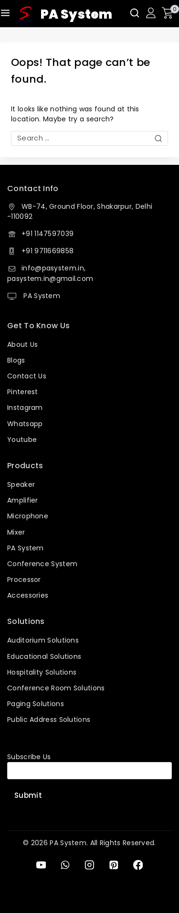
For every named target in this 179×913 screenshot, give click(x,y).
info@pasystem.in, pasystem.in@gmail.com (50, 273)
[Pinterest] (114, 865)
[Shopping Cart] (170, 13)
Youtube (22, 439)
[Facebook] (137, 865)
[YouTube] (41, 865)
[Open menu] (5, 13)
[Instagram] (89, 865)
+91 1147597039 (47, 233)
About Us (22, 344)
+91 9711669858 (47, 251)
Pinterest (22, 392)
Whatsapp (24, 424)
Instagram (25, 407)
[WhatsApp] (65, 865)
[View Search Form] (134, 13)
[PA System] (64, 15)
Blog (14, 360)
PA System (40, 296)
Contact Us (26, 376)
